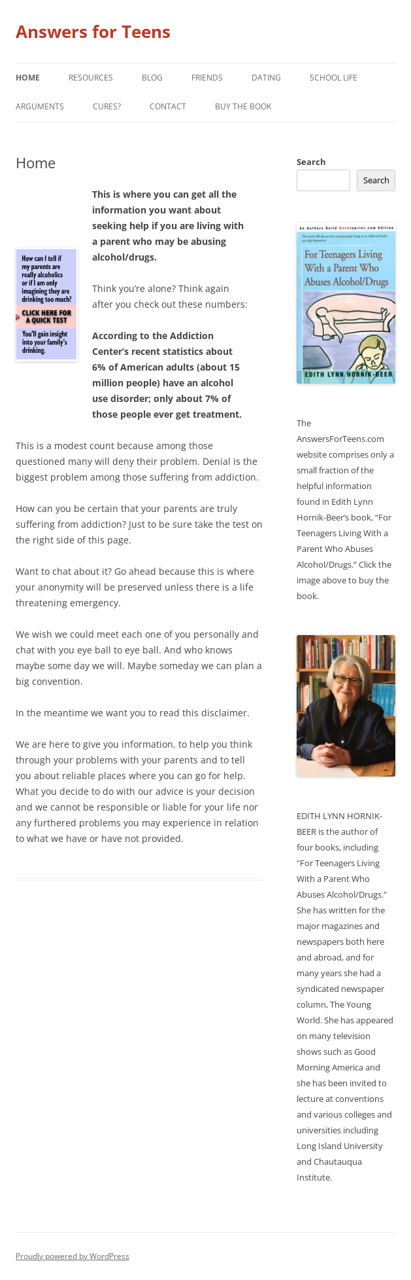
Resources (91, 77)
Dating (266, 77)
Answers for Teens (93, 31)
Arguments (40, 106)
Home (28, 77)
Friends (207, 77)
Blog (152, 77)
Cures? (107, 106)
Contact (168, 106)
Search (311, 162)
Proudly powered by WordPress (72, 1256)
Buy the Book (243, 106)
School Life (333, 77)
